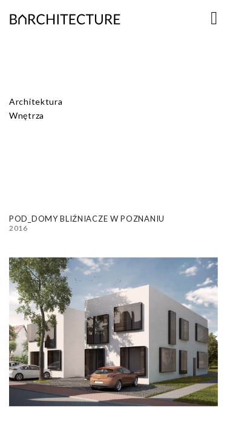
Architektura (35, 101)
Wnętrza (26, 115)
